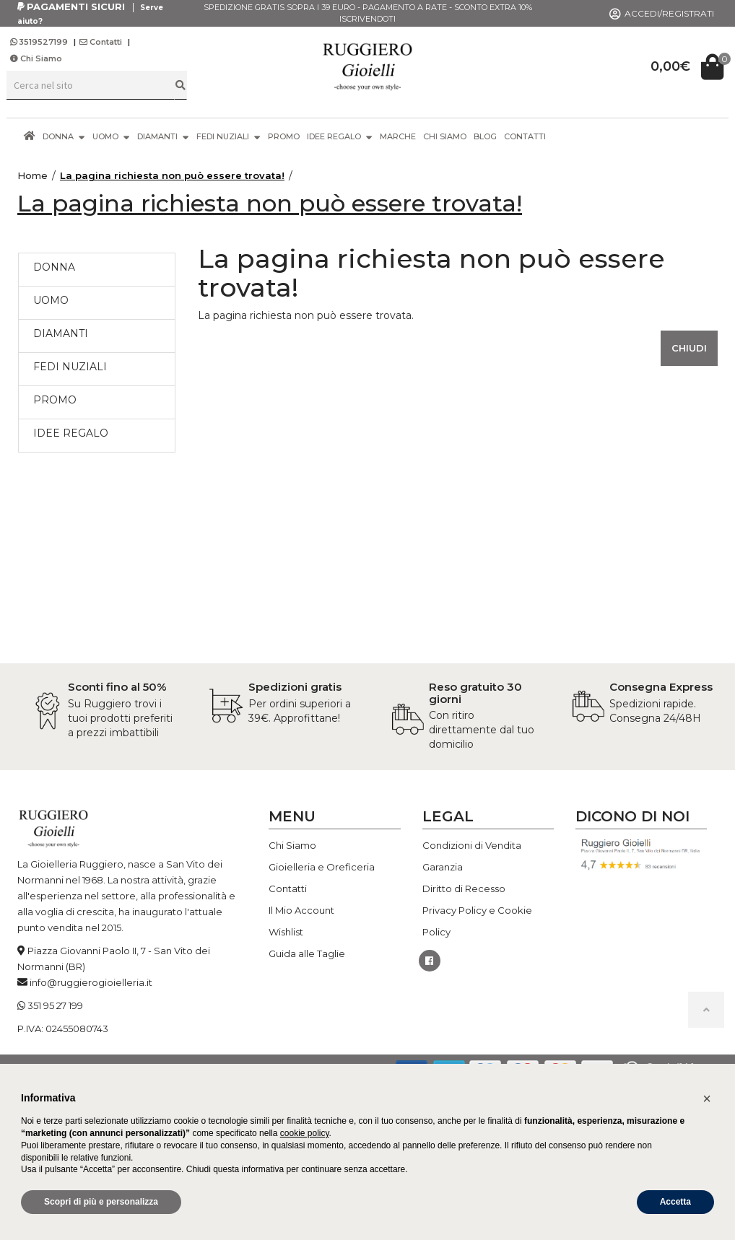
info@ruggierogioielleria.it (91, 982)
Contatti (100, 42)
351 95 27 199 (55, 1005)
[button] (706, 1098)
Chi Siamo (36, 58)
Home (32, 175)
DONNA (64, 136)
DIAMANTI (163, 136)
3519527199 (40, 42)
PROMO (284, 136)
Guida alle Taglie (307, 953)
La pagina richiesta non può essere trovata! (172, 175)
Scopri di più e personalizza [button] (101, 1202)
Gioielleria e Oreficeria (322, 867)
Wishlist (286, 932)
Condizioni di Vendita (471, 845)
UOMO (111, 136)
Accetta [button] (675, 1202)
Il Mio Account (301, 910)
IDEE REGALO (340, 136)
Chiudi (689, 348)
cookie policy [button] (304, 1133)
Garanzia (442, 867)
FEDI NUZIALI (228, 136)
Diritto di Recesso (463, 888)
